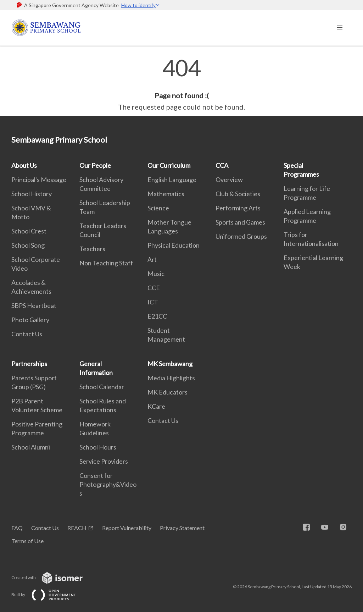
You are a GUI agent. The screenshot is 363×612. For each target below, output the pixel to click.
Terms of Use (27, 540)
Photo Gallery (30, 320)
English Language (171, 179)
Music (155, 273)
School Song (28, 245)
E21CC (157, 316)
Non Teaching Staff (106, 263)
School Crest (28, 231)
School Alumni (30, 447)
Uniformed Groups (241, 236)
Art (152, 259)
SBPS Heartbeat (33, 305)
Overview (229, 179)
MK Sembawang (169, 364)
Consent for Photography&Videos (107, 484)
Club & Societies (238, 194)
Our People (95, 165)
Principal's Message (38, 179)
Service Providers (103, 461)
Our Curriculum (168, 165)
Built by (49, 594)
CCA (222, 165)
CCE (153, 288)
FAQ (17, 527)
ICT (152, 302)
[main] (181, 84)
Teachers (92, 249)
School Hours (97, 447)
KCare (156, 406)
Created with (52, 577)
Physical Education (173, 245)
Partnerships (29, 364)
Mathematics (165, 194)
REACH (76, 527)
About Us (24, 165)
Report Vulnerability (126, 527)
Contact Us (26, 334)
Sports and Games (240, 222)
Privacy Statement (182, 527)
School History (31, 194)
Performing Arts (238, 208)
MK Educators (167, 392)
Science (158, 208)
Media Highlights (171, 378)
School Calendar (101, 387)
